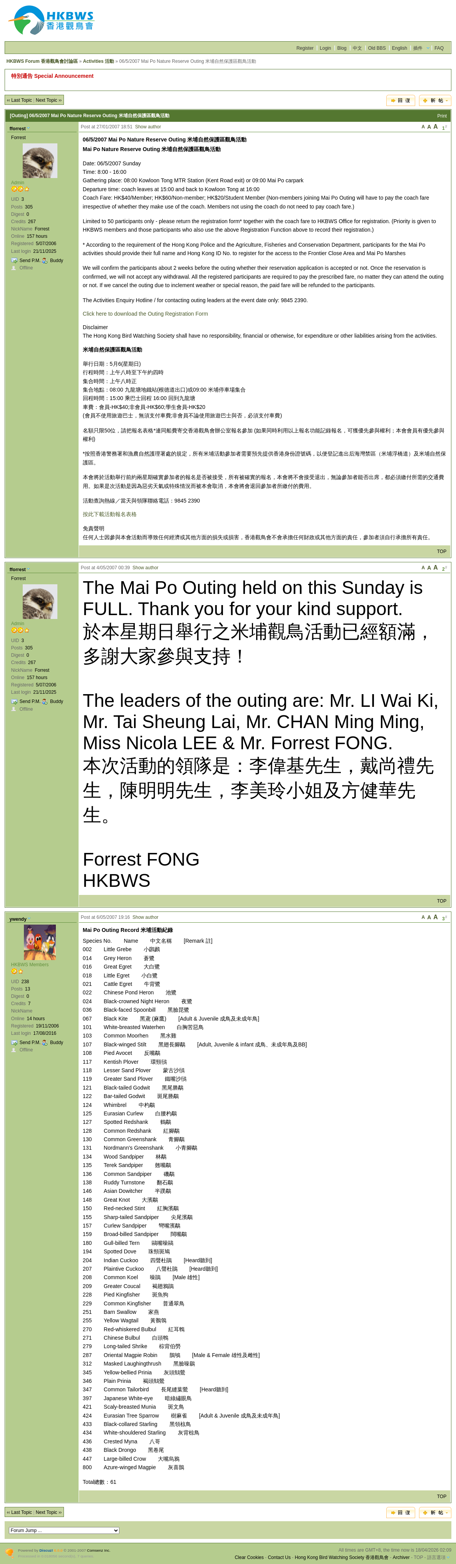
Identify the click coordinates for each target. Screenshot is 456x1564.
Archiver (401, 1557)
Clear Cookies (249, 1557)
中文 (357, 48)
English (399, 48)
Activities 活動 (98, 61)
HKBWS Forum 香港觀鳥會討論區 (42, 61)
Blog (342, 48)
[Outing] (19, 115)
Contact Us (279, 1557)
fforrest (18, 128)
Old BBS (377, 48)
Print (442, 116)
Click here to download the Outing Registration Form (145, 314)
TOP (441, 551)
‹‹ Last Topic (19, 100)
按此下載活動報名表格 (110, 514)
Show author (148, 126)
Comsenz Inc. (99, 1550)
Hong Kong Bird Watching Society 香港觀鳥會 (342, 1557)
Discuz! (46, 1550)
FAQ (439, 48)
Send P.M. (30, 260)
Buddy (56, 260)
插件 (417, 48)
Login (325, 48)
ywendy (18, 919)
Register (305, 48)
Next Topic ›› (49, 100)
